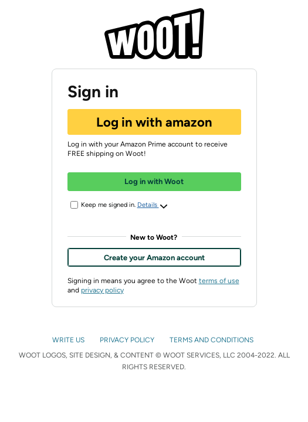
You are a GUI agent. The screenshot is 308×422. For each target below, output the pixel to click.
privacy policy (102, 290)
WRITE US (69, 340)
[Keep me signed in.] (74, 205)
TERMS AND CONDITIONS (212, 340)
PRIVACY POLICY (128, 340)
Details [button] (152, 205)
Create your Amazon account (154, 257)
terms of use (219, 281)
